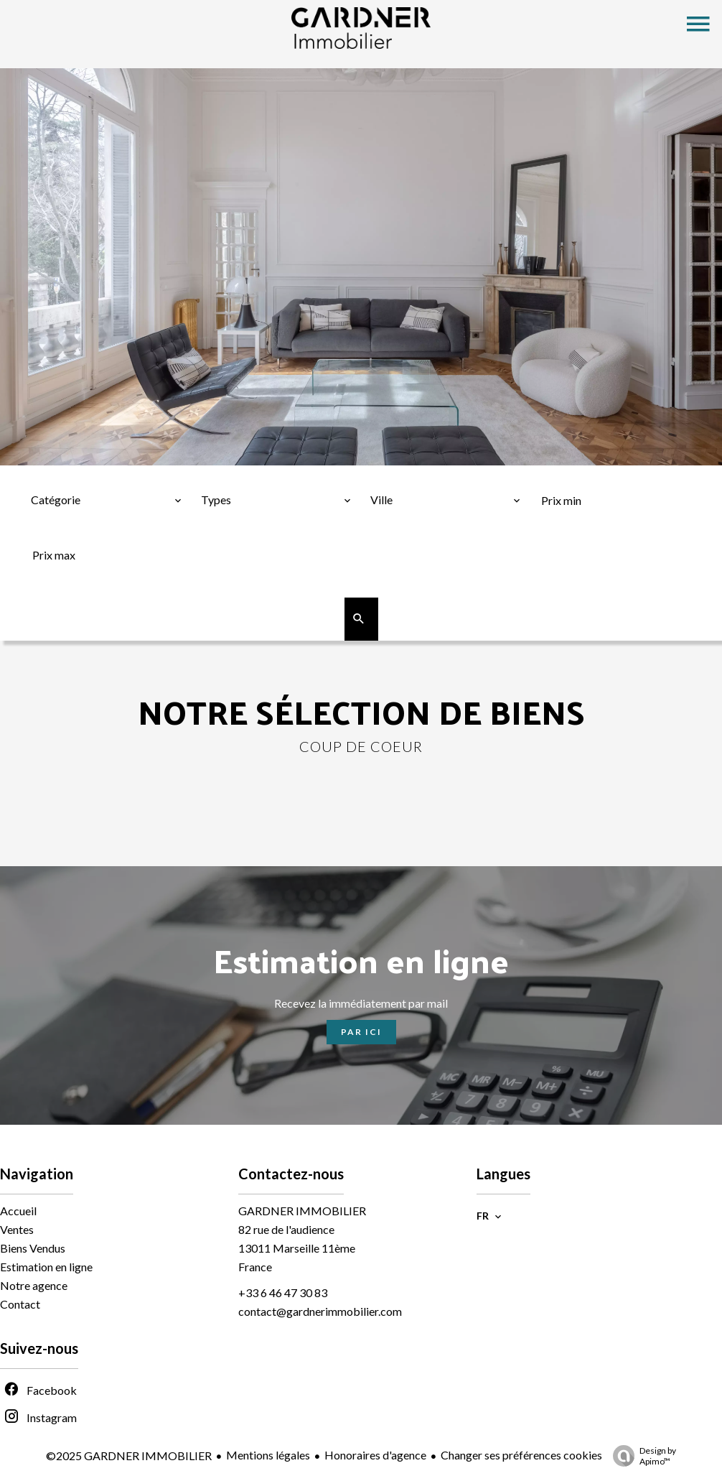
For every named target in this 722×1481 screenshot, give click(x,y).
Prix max (57, 530)
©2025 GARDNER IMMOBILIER (129, 1455)
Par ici (361, 1031)
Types (218, 476)
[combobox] (106, 500)
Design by (641, 1456)
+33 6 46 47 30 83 (282, 1292)
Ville (386, 476)
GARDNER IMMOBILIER (302, 1210)
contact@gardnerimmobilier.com (320, 1311)
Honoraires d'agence (375, 1455)
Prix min (566, 476)
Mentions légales (268, 1455)
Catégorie (61, 476)
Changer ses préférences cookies (521, 1455)
